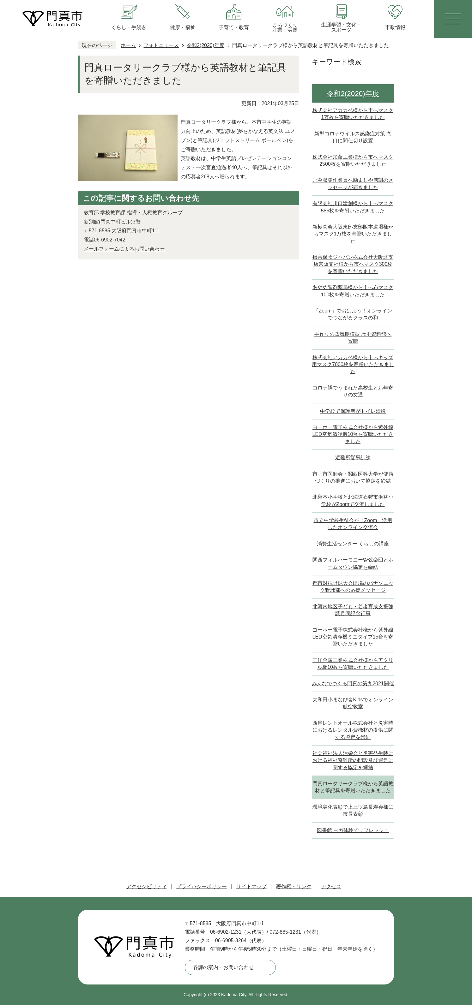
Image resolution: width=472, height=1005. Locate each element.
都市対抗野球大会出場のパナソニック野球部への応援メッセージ (352, 586)
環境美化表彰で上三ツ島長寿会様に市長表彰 (352, 810)
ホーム (128, 45)
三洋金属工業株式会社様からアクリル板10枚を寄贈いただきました (352, 663)
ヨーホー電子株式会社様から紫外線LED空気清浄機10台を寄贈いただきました (353, 434)
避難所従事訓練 (353, 457)
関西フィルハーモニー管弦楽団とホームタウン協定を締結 (352, 563)
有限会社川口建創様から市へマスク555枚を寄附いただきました (352, 207)
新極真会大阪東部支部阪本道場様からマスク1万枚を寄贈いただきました (352, 234)
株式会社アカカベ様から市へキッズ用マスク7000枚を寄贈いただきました (353, 364)
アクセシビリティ (146, 886)
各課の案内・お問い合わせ (223, 967)
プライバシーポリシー (201, 886)
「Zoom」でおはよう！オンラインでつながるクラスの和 (353, 314)
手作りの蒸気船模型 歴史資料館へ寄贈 (352, 337)
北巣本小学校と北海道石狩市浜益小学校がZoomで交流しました (352, 500)
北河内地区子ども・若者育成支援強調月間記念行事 (352, 610)
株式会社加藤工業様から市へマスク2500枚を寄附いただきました (352, 160)
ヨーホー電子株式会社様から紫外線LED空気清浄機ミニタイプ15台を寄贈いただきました (353, 637)
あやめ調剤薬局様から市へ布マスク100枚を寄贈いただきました (352, 291)
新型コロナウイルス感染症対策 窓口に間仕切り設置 (352, 137)
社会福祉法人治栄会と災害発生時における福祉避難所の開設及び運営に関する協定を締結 (352, 760)
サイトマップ (251, 886)
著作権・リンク (294, 886)
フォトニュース (161, 45)
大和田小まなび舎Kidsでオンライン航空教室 (352, 703)
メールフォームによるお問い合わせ (124, 249)
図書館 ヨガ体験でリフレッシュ (353, 830)
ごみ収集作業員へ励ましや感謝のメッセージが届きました (352, 183)
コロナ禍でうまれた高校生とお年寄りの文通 (352, 391)
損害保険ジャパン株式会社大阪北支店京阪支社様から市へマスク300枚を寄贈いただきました (352, 264)
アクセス (331, 886)
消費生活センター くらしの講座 (353, 543)
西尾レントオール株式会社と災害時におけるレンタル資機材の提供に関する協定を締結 (352, 730)
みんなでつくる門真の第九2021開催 (353, 683)
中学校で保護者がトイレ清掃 (353, 411)
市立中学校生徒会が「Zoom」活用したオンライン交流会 (353, 524)
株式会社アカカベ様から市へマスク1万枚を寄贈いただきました (352, 114)
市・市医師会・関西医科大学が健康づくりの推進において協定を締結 (352, 477)
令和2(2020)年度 (205, 45)
